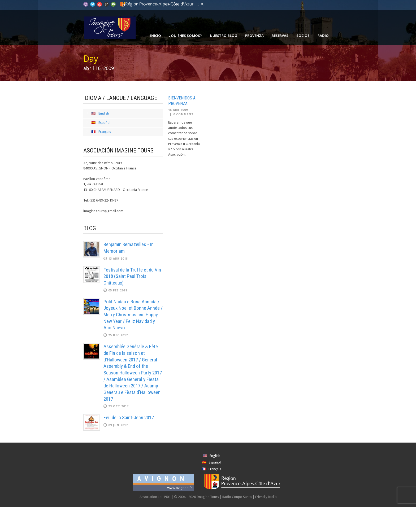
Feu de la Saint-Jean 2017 (128, 417)
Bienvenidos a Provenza (182, 100)
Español (104, 123)
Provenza (254, 35)
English (103, 113)
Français (104, 132)
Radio (323, 35)
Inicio (155, 35)
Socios (303, 35)
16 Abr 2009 (178, 110)
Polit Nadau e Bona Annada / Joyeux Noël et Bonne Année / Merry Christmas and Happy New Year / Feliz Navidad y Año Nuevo (133, 315)
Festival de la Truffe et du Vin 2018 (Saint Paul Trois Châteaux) (132, 276)
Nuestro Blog (223, 35)
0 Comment (183, 114)
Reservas (280, 35)
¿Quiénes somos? (185, 35)
